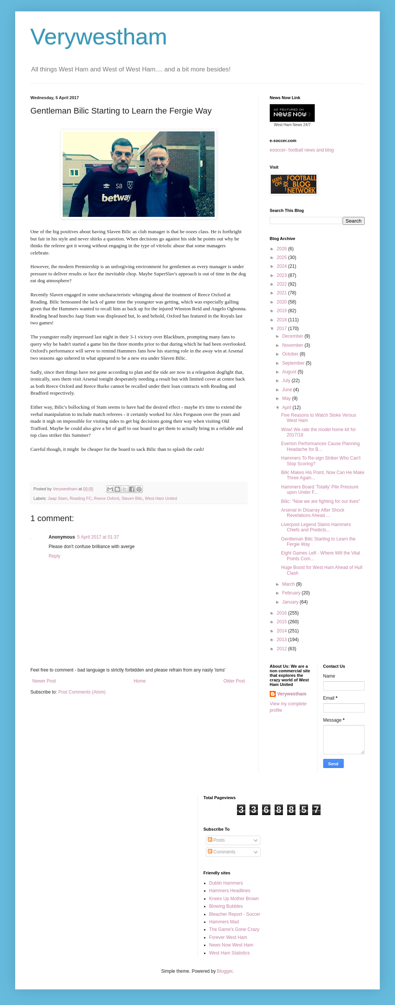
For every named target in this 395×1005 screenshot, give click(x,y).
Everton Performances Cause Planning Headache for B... (320, 446)
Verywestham (98, 36)
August (290, 372)
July (287, 380)
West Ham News (288, 125)
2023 (282, 275)
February (292, 593)
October (291, 354)
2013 (282, 639)
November (293, 345)
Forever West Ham (228, 937)
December (293, 336)
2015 (282, 621)
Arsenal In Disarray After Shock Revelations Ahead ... (312, 512)
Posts (216, 840)
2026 (282, 248)
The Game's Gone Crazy (234, 929)
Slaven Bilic (132, 498)
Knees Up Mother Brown (234, 898)
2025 (282, 257)
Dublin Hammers (226, 883)
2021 (282, 292)
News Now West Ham (231, 945)
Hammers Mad (224, 921)
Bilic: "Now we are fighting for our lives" (320, 501)
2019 (282, 310)
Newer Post (44, 681)
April (287, 407)
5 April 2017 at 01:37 (98, 537)
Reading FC (81, 498)
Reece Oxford (106, 498)
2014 (282, 631)
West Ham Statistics (229, 953)
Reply (54, 556)
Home (140, 681)
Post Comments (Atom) (82, 692)
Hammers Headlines (230, 890)
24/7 (306, 125)
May (287, 398)
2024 (282, 266)
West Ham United (161, 498)
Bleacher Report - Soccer (235, 914)
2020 (282, 302)
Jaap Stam (58, 498)
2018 (282, 319)
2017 (282, 328)
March (289, 584)
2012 (282, 648)
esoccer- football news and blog (302, 150)
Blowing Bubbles (226, 906)
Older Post (234, 681)
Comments (221, 852)
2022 (282, 284)
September (294, 363)
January (291, 602)
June (287, 389)
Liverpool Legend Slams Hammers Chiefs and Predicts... (316, 527)
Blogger (224, 971)
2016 (282, 613)
